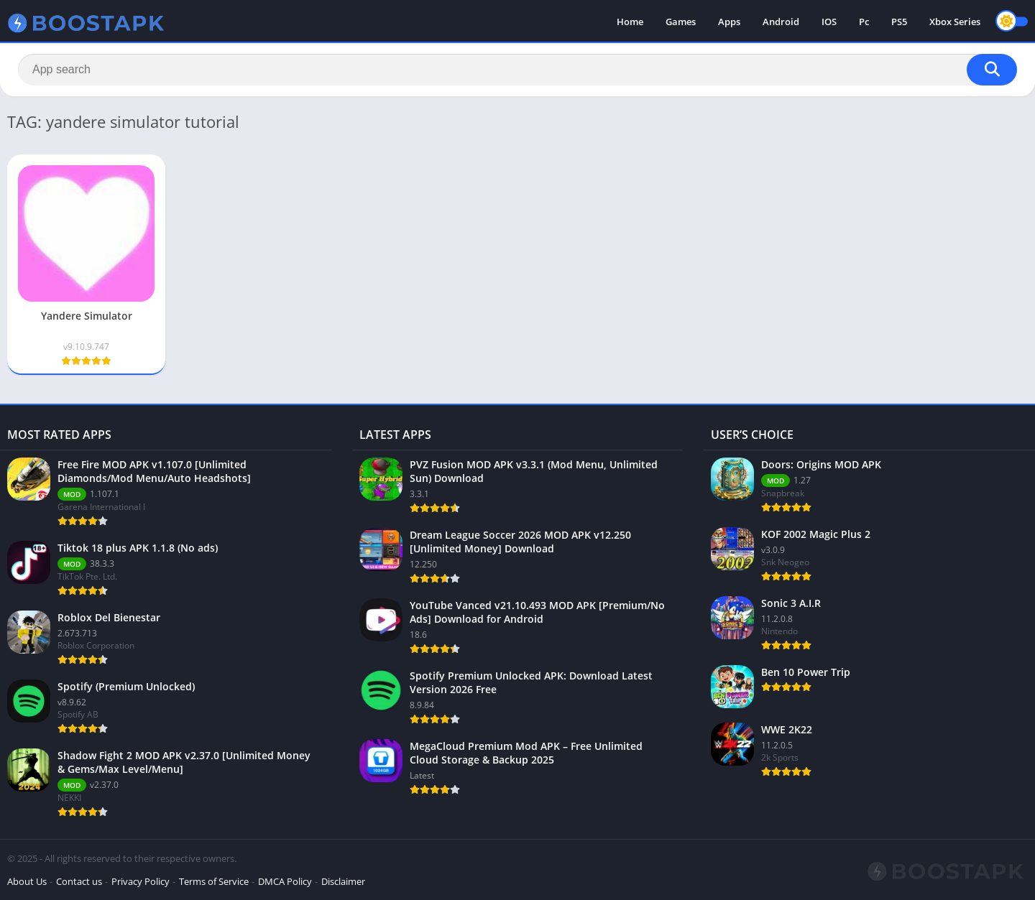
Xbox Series (954, 21)
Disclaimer (343, 881)
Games (681, 21)
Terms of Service (214, 881)
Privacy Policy (140, 881)
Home (630, 21)
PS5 (899, 21)
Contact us (79, 881)
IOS (829, 21)
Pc (864, 21)
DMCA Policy (285, 881)
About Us (27, 881)
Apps (729, 21)
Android (781, 21)
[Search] (517, 69)
